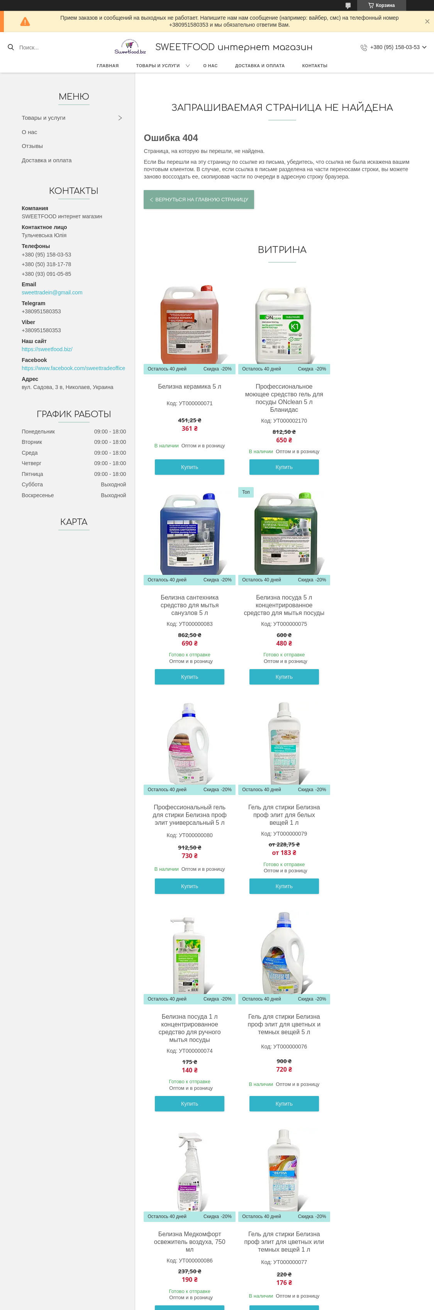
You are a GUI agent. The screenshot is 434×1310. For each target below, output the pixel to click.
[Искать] (10, 47)
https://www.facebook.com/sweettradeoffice (73, 368)
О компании (175, 1229)
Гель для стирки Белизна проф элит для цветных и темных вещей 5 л (280, 823)
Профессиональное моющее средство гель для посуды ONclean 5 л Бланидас (281, 398)
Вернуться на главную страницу (201, 199)
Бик (36, 1255)
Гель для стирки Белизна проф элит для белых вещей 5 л (373, 1040)
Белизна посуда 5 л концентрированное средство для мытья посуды (188, 609)
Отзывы (32, 146)
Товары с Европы (54, 1229)
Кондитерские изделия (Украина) (73, 1246)
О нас (210, 65)
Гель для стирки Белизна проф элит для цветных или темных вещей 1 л (189, 1040)
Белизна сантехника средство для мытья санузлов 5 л (373, 394)
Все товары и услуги (279, 1138)
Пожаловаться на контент (217, 1302)
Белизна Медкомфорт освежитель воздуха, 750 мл (373, 823)
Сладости (44, 1237)
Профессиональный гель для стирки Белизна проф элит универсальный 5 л (281, 605)
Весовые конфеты (55, 1264)
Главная (108, 65)
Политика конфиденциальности (283, 1302)
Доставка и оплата (260, 65)
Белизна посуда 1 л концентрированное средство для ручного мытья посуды (189, 826)
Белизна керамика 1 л (281, 1032)
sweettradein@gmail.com (52, 292)
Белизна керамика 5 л (188, 386)
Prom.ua (250, 1295)
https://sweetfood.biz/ (47, 349)
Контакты (315, 65)
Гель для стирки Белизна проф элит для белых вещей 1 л (373, 605)
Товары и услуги (158, 65)
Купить (188, 467)
